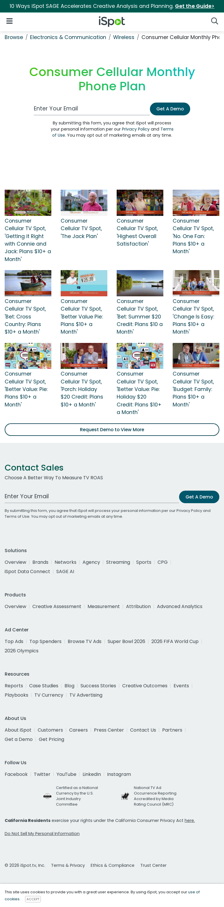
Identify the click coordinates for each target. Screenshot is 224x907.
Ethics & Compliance (112, 865)
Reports (14, 685)
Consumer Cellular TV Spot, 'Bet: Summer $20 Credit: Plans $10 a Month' (140, 317)
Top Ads (14, 641)
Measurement (104, 606)
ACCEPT (33, 899)
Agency (91, 562)
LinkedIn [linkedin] (92, 774)
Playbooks (16, 695)
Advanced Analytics (179, 606)
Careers (78, 730)
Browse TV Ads (85, 641)
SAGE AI (65, 571)
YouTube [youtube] (66, 774)
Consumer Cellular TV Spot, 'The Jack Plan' (81, 228)
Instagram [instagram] (119, 774)
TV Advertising (85, 695)
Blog (69, 685)
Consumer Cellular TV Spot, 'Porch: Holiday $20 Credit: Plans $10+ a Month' (82, 389)
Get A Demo (170, 108)
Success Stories (98, 685)
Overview (15, 562)
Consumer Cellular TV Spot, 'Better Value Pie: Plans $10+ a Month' (82, 317)
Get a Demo (19, 739)
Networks (65, 562)
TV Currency (48, 695)
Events (181, 685)
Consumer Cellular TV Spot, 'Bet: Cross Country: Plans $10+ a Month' (25, 317)
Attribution (138, 606)
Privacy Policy (136, 129)
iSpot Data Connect (27, 571)
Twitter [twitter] (42, 774)
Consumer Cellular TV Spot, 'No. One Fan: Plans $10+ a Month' (193, 236)
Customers (50, 730)
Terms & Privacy (68, 865)
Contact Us (143, 730)
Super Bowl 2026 (126, 641)
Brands (40, 562)
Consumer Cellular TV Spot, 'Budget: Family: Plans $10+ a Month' (193, 389)
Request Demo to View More (112, 429)
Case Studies (43, 685)
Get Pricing (51, 739)
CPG (163, 562)
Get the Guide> (194, 6)
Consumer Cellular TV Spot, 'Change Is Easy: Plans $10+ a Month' (193, 317)
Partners (172, 730)
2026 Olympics (21, 650)
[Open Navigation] (9, 20)
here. (190, 820)
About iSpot (18, 730)
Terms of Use (17, 516)
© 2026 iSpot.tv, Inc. (25, 865)
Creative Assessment (56, 606)
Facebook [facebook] (16, 774)
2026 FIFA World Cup (175, 641)
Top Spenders (45, 641)
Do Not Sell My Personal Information (42, 833)
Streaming (118, 562)
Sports (143, 562)
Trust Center (153, 865)
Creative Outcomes (144, 685)
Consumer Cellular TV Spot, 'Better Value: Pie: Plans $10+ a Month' (26, 389)
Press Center (109, 730)
